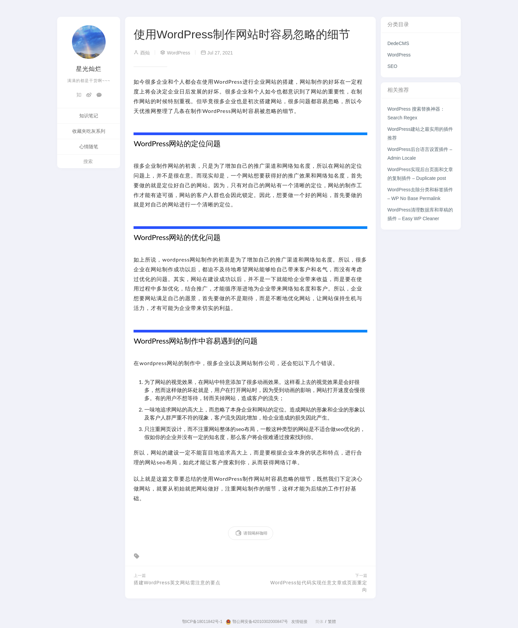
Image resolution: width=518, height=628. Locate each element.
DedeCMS (398, 43)
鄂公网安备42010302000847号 (257, 622)
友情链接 (299, 621)
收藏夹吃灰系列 (88, 131)
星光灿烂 (89, 69)
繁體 (332, 621)
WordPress (399, 54)
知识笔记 (88, 115)
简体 (319, 621)
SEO (392, 66)
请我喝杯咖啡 (251, 533)
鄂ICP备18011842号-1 (202, 621)
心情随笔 (88, 146)
